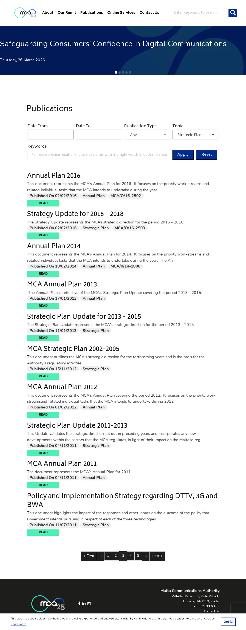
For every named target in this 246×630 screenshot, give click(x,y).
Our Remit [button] (67, 13)
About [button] (47, 13)
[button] (116, 72)
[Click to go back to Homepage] (25, 12)
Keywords (37, 147)
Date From (38, 126)
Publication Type (140, 126)
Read (63, 203)
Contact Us (212, 611)
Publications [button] (91, 13)
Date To (83, 126)
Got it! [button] (228, 621)
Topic (177, 126)
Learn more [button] (18, 624)
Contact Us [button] (149, 13)
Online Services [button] (121, 13)
